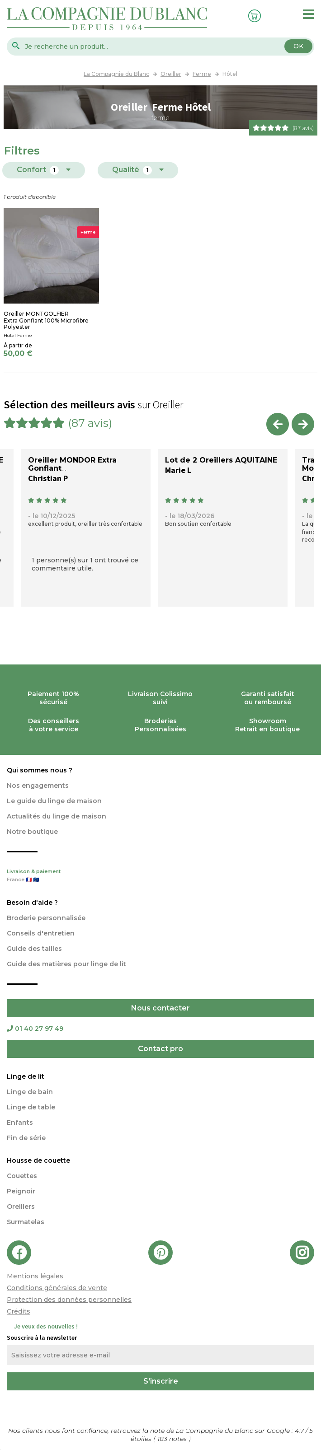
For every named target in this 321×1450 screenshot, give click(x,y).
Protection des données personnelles (69, 1300)
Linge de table (31, 1107)
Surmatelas (25, 1222)
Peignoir (21, 1191)
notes (173, 1439)
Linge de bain (30, 1092)
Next (303, 424)
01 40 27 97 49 (35, 1028)
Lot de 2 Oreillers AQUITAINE (221, 460)
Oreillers (21, 1206)
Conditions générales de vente (57, 1288)
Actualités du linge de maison (56, 816)
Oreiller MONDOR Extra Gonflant (72, 464)
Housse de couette (38, 1160)
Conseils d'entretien (41, 933)
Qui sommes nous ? (39, 770)
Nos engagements (38, 785)
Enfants (20, 1122)
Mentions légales (35, 1276)
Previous (277, 424)
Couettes (22, 1176)
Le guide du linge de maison (54, 801)
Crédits (18, 1311)
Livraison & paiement (160, 876)
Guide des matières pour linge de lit (66, 964)
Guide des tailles (34, 949)
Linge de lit (25, 1076)
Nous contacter (160, 1008)
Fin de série (26, 1138)
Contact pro (160, 1048)
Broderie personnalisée (46, 918)
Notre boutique (32, 832)
